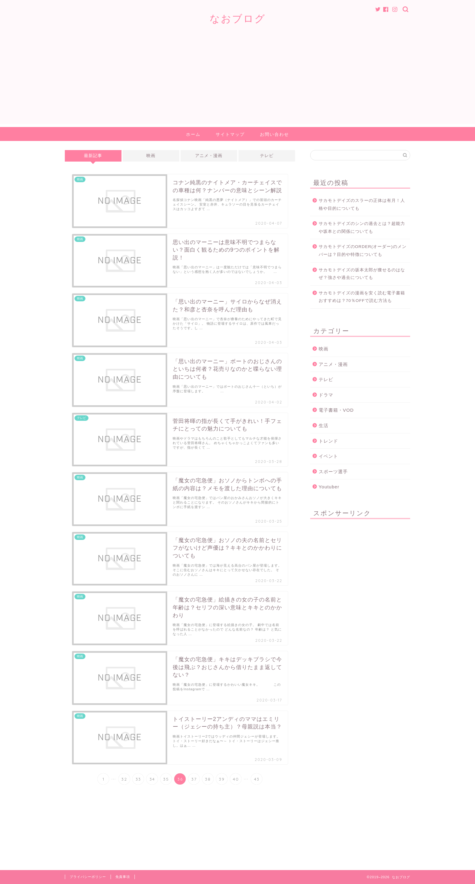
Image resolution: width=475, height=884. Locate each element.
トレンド (328, 441)
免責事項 (122, 877)
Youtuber (329, 486)
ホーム (193, 134)
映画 (150, 155)
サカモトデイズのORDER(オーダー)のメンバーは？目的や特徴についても (363, 250)
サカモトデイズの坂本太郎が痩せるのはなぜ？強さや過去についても (362, 274)
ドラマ (326, 394)
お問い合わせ (274, 134)
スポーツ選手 (333, 471)
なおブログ (238, 18)
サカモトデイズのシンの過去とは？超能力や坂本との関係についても (362, 227)
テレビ (267, 155)
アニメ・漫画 (208, 155)
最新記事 (93, 155)
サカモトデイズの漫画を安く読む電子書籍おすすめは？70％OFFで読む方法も (362, 297)
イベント (328, 456)
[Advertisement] (237, 81)
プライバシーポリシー (88, 877)
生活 (323, 425)
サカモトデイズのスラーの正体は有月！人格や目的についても (362, 204)
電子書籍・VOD (336, 410)
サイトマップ (230, 134)
